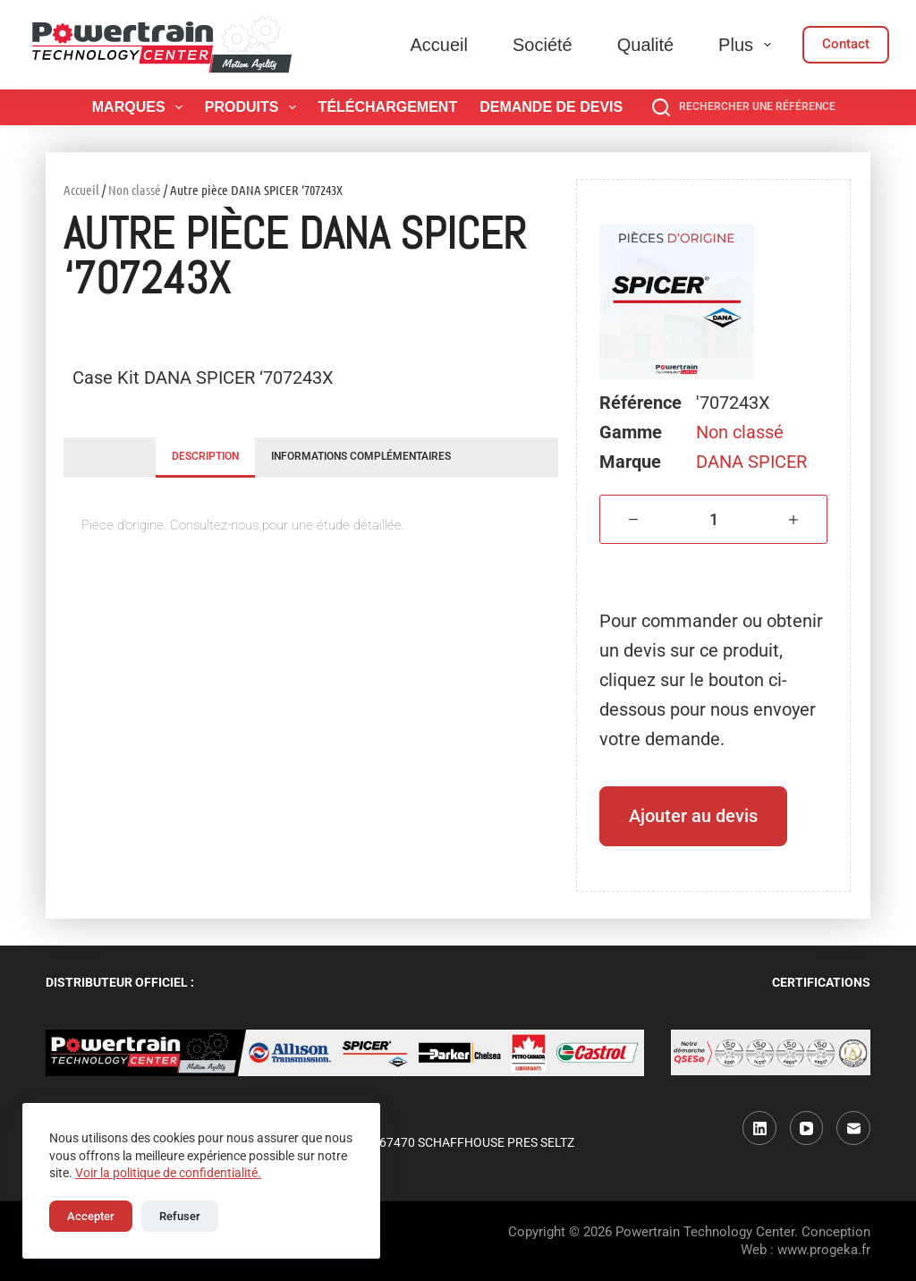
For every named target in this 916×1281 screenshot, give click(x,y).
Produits (254, 107)
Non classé (134, 190)
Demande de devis (551, 107)
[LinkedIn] (759, 1128)
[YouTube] (807, 1128)
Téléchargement (388, 107)
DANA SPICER (751, 461)
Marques (141, 107)
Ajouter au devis (693, 816)
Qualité (645, 45)
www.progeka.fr (823, 1250)
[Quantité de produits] (713, 519)
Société (542, 45)
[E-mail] (853, 1128)
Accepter (90, 1216)
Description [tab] (205, 456)
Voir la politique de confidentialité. (168, 1173)
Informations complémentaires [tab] (361, 456)
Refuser (179, 1216)
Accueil (439, 45)
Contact (845, 44)
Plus (748, 44)
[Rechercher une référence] (743, 107)
